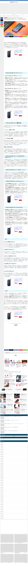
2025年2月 (2, 467)
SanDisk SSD (6, 369)
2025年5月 (2, 462)
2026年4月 (2, 443)
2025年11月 (2, 452)
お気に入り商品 (13, 14)
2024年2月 (2, 488)
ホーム (4, 14)
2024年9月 (2, 476)
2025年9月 (2, 455)
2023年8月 (2, 498)
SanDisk (20, 369)
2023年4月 (2, 505)
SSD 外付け (16, 369)
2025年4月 (2, 464)
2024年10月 (2, 474)
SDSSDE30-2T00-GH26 (11, 369)
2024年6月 (2, 481)
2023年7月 (2, 500)
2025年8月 (2, 457)
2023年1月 (2, 510)
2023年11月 (2, 493)
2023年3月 (2, 507)
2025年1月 (2, 469)
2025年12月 (2, 450)
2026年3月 (2, 445)
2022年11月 (2, 512)
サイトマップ (23, 14)
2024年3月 (2, 486)
